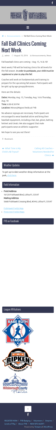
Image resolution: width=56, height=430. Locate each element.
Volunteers (37, 421)
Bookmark (9, 139)
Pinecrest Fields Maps (14, 212)
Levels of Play (10, 424)
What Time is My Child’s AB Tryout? (11, 150)
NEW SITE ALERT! (37, 424)
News (49, 55)
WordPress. (48, 427)
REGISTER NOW (10, 421)
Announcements (13, 36)
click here (11, 175)
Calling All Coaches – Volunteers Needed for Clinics (43, 152)
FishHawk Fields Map (13, 208)
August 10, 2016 (21, 55)
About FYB (22, 424)
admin (7, 55)
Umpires (48, 421)
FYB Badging (25, 421)
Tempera (38, 427)
